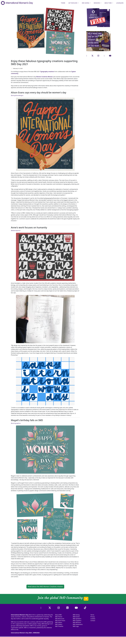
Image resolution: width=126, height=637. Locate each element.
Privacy (92, 617)
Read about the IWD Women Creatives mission (45, 586)
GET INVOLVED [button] (73, 3)
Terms (92, 615)
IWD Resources (59, 619)
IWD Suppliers (77, 620)
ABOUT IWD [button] (108, 3)
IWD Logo (76, 626)
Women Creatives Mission (44, 77)
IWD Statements (78, 624)
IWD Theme (58, 617)
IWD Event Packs (60, 620)
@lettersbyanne (15, 230)
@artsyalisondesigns (17, 95)
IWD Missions (77, 622)
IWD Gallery (58, 624)
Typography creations (47, 71)
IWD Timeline (59, 626)
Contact (92, 620)
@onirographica (16, 423)
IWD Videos (58, 622)
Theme (63, 3)
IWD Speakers (77, 619)
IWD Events (76, 617)
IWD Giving (76, 615)
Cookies (92, 619)
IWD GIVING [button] (86, 3)
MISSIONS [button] (97, 3)
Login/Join (119, 3)
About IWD (58, 615)
